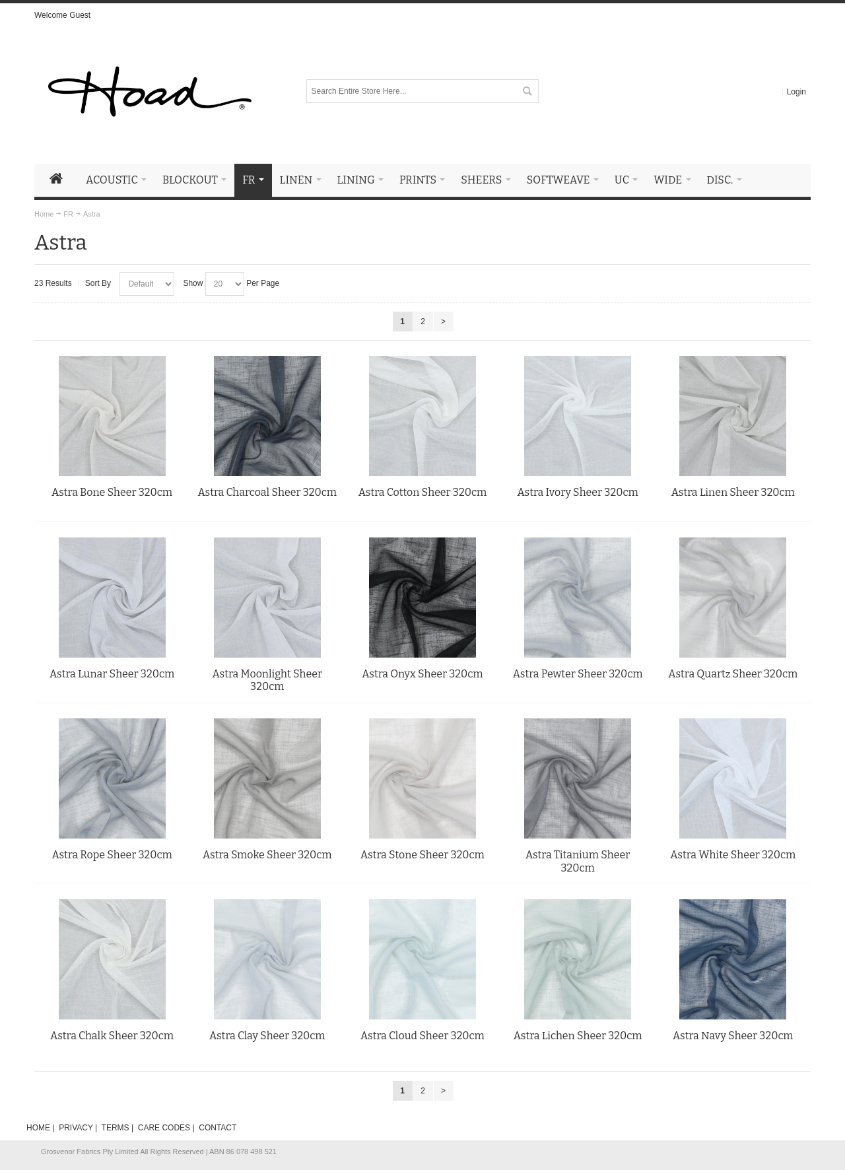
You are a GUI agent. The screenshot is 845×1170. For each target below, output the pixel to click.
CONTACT (217, 1127)
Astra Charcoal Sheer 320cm (267, 492)
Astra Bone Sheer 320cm (111, 492)
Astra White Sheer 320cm (732, 854)
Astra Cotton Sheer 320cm (422, 492)
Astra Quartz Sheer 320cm (732, 674)
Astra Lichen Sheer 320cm (578, 1035)
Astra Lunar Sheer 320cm (112, 674)
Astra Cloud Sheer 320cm (422, 1035)
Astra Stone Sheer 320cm (422, 854)
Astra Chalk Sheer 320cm (112, 1035)
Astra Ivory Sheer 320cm (578, 492)
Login (796, 91)
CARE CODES (164, 1127)
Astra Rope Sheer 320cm (111, 854)
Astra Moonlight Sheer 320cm (267, 680)
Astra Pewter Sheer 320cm (578, 674)
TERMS (115, 1127)
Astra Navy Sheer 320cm (733, 1035)
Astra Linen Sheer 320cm (733, 492)
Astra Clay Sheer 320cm (267, 1035)
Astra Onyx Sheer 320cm (422, 674)
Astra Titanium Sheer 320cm (577, 861)
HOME (38, 1127)
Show (193, 283)
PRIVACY (76, 1127)
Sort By (98, 283)
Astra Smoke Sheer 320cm (267, 854)
